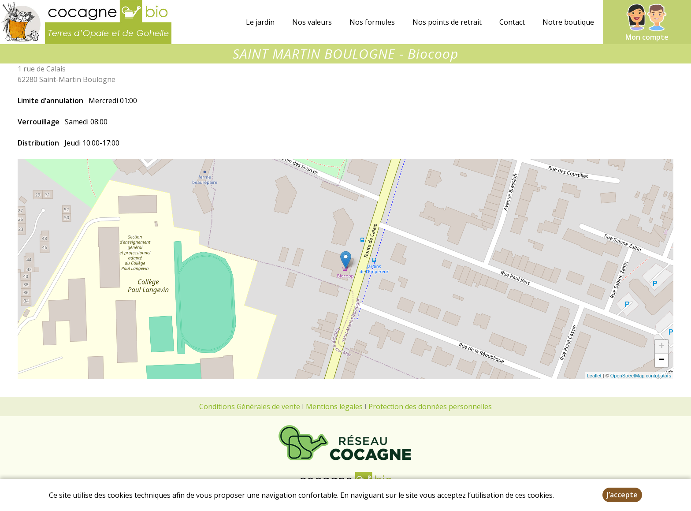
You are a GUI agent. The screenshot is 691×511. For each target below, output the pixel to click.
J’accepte (622, 495)
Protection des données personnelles (430, 406)
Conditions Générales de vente (249, 406)
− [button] (662, 360)
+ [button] (662, 346)
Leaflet (594, 375)
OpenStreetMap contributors (640, 375)
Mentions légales (334, 406)
